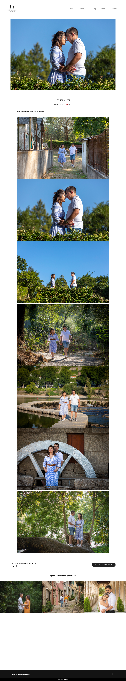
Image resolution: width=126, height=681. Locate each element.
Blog (94, 9)
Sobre (103, 9)
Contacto (114, 9)
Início (72, 9)
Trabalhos (83, 9)
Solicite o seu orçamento (104, 625)
